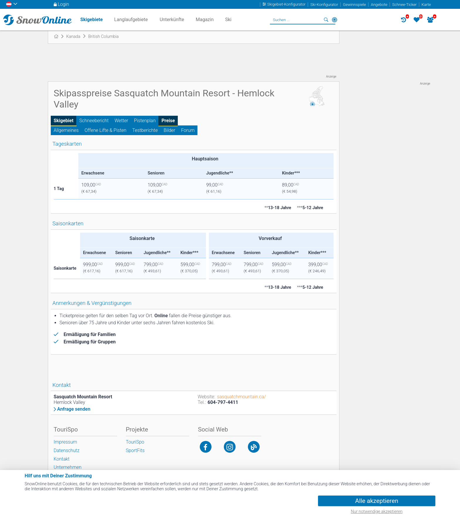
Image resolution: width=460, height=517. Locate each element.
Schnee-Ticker (404, 4)
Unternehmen (68, 467)
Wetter (121, 120)
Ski (228, 19)
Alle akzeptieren (376, 500)
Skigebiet (64, 120)
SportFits (135, 450)
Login (63, 4)
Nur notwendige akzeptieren (376, 511)
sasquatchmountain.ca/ (241, 397)
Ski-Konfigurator (324, 4)
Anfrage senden (73, 409)
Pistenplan (145, 120)
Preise (168, 120)
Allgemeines (66, 130)
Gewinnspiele (354, 4)
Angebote (379, 4)
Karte (426, 4)
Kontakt (62, 459)
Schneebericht (94, 120)
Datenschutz (67, 450)
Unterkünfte (172, 19)
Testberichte (145, 130)
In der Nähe (334, 20)
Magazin (205, 19)
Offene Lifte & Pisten (105, 130)
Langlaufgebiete (131, 19)
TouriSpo (135, 442)
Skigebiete (91, 19)
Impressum (65, 442)
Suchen (326, 20)
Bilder (169, 130)
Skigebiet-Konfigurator (286, 4)
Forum (188, 130)
